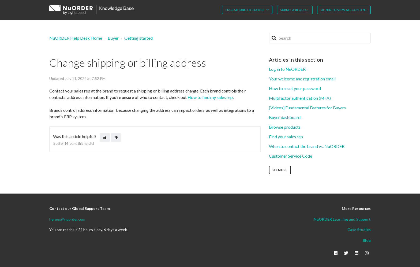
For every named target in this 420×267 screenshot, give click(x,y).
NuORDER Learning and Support (342, 219)
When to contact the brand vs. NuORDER (306, 146)
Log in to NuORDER (287, 69)
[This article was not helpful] (116, 137)
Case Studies (359, 229)
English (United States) (245, 10)
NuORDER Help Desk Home (75, 37)
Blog (367, 240)
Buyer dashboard (285, 117)
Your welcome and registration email (302, 78)
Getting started (138, 37)
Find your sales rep (286, 136)
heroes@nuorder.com (67, 219)
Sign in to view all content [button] (344, 10)
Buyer (113, 37)
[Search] (320, 38)
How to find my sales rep (210, 97)
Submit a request (294, 10)
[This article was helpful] (105, 137)
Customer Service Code (290, 155)
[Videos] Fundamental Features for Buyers (307, 107)
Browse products (285, 126)
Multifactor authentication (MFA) (300, 98)
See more (280, 170)
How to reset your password (295, 88)
